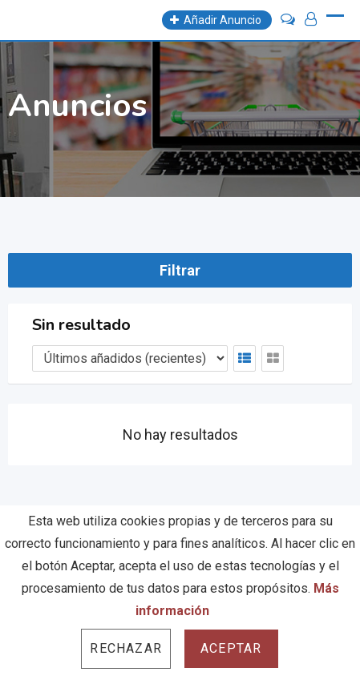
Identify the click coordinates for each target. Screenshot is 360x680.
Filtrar (180, 270)
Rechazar (126, 648)
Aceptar (230, 648)
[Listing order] (130, 358)
